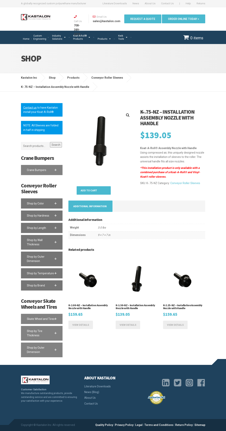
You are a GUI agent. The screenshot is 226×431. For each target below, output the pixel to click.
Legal (138, 425)
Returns (201, 3)
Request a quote (142, 19)
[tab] (90, 206)
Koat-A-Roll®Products (80, 37)
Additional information (90, 206)
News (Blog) (91, 392)
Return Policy (184, 425)
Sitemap (199, 425)
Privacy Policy (124, 425)
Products (102, 39)
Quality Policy (104, 425)
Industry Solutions (57, 37)
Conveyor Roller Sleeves (185, 183)
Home (26, 39)
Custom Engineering (39, 37)
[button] (42, 170)
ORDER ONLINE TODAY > (183, 19)
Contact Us (167, 3)
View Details (80, 324)
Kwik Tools (121, 37)
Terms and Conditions (158, 425)
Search (56, 144)
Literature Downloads (115, 3)
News (136, 3)
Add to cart (89, 190)
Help (188, 3)
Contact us (30, 107)
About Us (150, 3)
